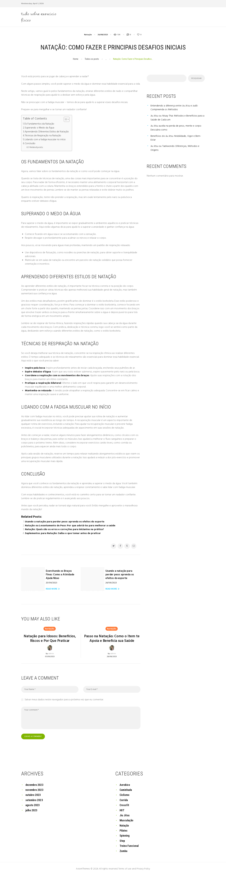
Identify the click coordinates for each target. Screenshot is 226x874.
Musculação (127, 819)
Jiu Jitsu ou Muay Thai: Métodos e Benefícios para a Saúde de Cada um (178, 118)
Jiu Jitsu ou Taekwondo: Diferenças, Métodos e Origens (175, 147)
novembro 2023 (34, 789)
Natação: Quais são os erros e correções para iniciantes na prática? (64, 529)
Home (75, 59)
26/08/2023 (103, 34)
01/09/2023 (50, 655)
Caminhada (126, 789)
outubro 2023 (33, 794)
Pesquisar (196, 78)
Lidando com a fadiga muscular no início (45, 139)
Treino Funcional (129, 844)
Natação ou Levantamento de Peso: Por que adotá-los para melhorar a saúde (70, 525)
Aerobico (125, 783)
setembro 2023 (34, 799)
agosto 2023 (32, 804)
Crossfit (124, 804)
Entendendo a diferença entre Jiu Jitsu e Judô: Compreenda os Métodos (175, 108)
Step (122, 839)
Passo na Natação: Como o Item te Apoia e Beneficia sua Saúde (111, 638)
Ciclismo (125, 794)
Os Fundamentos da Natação (39, 124)
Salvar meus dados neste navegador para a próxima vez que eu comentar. (64, 699)
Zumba (123, 849)
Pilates (124, 829)
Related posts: (36, 147)
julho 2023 (31, 809)
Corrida (124, 799)
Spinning (125, 834)
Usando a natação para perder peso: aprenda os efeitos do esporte (65, 521)
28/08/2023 (112, 655)
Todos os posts (92, 59)
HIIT (122, 809)
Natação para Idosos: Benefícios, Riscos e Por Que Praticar (50, 638)
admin (51, 652)
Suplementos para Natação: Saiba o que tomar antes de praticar (63, 533)
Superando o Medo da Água (39, 128)
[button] (65, 119)
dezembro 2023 (34, 783)
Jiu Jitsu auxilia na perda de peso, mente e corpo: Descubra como (176, 128)
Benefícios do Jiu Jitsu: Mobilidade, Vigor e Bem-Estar (176, 137)
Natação (88, 34)
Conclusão (30, 143)
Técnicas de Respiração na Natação (43, 136)
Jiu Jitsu (125, 814)
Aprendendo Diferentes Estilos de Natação (47, 132)
